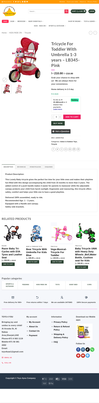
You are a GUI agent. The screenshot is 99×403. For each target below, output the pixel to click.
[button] (7, 2)
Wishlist (62, 2)
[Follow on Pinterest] (22, 2)
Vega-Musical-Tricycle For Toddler (59, 252)
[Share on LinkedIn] (74, 149)
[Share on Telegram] (78, 149)
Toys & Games (90, 21)
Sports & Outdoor (57, 26)
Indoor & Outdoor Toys (56, 21)
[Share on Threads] (62, 149)
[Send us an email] (18, 2)
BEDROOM (22, 21)
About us (83, 2)
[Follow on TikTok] (88, 350)
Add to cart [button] (8, 264)
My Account (34, 322)
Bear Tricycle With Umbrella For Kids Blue (36, 252)
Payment (33, 336)
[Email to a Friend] (66, 149)
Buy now (58, 123)
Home (4, 33)
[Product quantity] (56, 117)
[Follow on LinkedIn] (25, 2)
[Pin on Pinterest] (70, 149)
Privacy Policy (92, 2)
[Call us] (20, 2)
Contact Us (34, 331)
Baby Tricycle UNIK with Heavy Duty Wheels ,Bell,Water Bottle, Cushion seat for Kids (86, 255)
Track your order (72, 2)
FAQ (56, 342)
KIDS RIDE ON (15, 33)
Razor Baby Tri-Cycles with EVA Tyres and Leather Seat (12, 253)
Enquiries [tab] (51, 167)
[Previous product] (95, 33)
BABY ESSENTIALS (35, 21)
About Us (33, 327)
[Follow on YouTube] (27, 2)
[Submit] (66, 11)
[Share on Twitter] (57, 149)
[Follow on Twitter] (15, 2)
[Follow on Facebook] (13, 2)
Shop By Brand (75, 21)
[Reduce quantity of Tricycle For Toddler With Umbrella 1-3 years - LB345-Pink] (52, 117)
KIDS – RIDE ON (40, 26)
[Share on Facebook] (53, 149)
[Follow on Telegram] (88, 356)
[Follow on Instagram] (83, 350)
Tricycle (27, 33)
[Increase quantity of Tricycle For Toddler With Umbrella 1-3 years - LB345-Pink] (60, 117)
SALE (5, 21)
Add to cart (72, 117)
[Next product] (90, 33)
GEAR (13, 21)
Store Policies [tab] (37, 167)
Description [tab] (9, 167)
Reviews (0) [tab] (22, 167)
